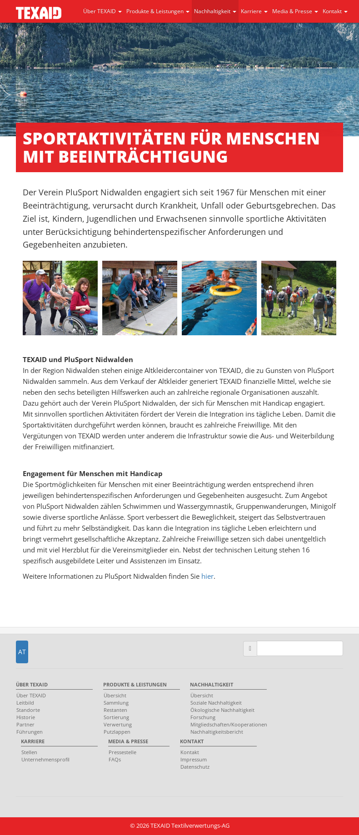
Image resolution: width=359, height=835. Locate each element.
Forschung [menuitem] (202, 717)
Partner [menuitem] (25, 724)
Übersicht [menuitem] (115, 695)
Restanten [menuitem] (115, 709)
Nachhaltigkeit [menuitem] (211, 684)
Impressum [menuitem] (193, 759)
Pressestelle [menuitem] (122, 752)
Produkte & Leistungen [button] (157, 11)
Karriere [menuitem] (33, 741)
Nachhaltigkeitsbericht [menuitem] (216, 731)
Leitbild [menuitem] (25, 702)
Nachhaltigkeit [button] (215, 11)
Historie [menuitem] (25, 717)
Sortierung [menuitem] (116, 717)
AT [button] (22, 651)
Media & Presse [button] (295, 11)
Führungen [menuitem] (29, 731)
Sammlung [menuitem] (116, 702)
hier (207, 576)
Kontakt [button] (335, 11)
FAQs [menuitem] (115, 759)
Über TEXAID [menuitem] (32, 684)
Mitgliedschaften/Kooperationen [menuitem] (226, 724)
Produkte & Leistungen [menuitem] (135, 684)
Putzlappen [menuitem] (117, 731)
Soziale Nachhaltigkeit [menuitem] (216, 702)
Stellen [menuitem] (29, 752)
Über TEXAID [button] (102, 11)
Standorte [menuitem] (28, 709)
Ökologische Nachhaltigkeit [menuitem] (222, 709)
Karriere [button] (254, 11)
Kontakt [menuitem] (192, 741)
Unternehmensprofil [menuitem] (45, 759)
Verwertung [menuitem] (118, 724)
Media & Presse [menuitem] (128, 741)
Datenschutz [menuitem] (194, 766)
